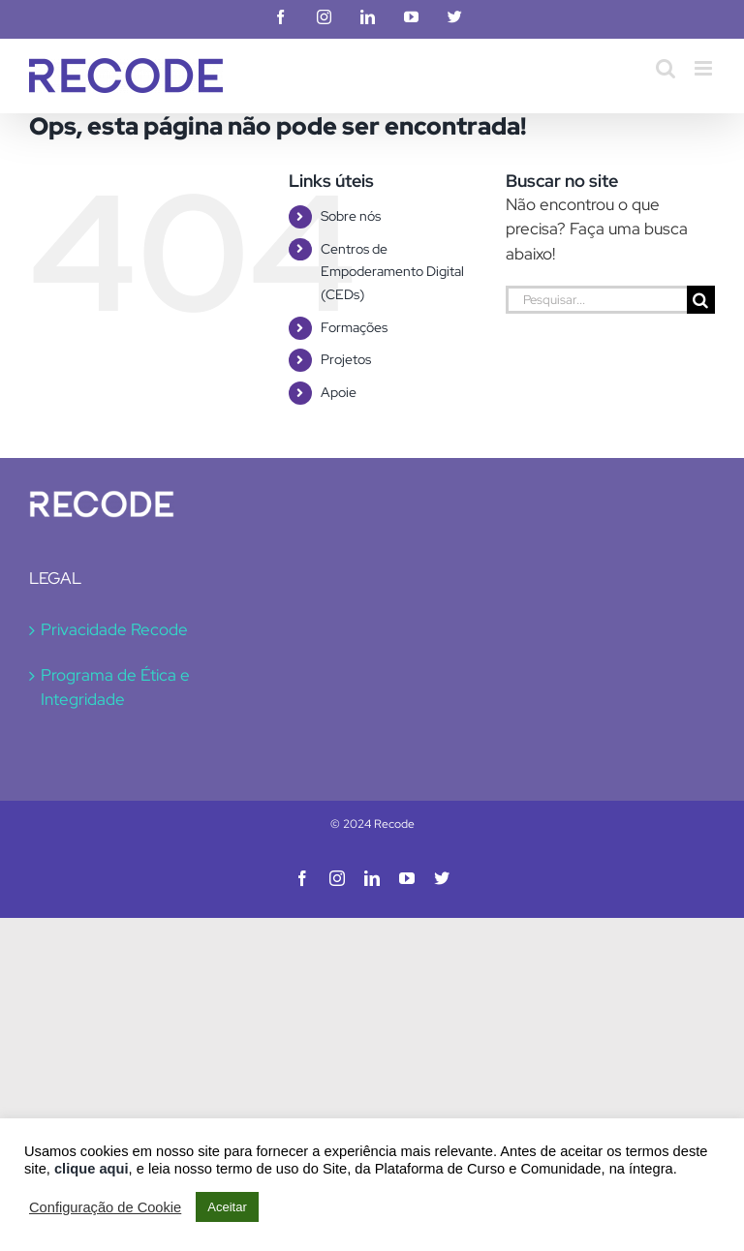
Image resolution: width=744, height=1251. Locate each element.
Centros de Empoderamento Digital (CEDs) (392, 272)
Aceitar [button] (226, 1207)
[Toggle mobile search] (665, 68)
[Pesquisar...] (596, 300)
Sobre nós (351, 216)
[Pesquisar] (701, 300)
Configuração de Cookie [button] (105, 1207)
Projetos (346, 359)
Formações (354, 327)
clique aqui (91, 1168)
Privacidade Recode (114, 629)
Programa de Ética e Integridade (115, 687)
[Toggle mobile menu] (705, 68)
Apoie (338, 392)
